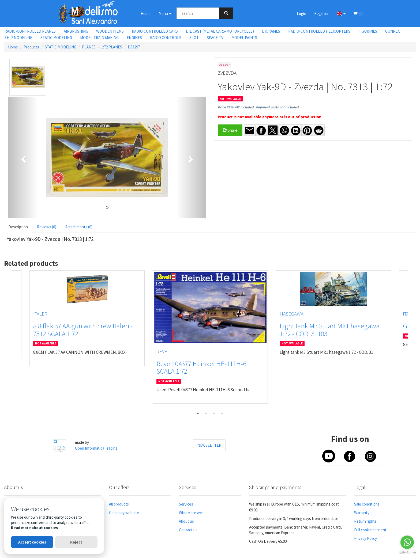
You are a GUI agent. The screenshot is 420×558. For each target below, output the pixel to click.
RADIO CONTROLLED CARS (155, 31)
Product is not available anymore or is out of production (269, 116)
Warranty (361, 512)
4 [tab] (222, 413)
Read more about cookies (34, 527)
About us (186, 521)
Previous (8, 339)
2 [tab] (206, 413)
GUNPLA (392, 31)
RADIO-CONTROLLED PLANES (30, 31)
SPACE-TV (215, 37)
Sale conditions (367, 504)
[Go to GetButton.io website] (407, 552)
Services (186, 504)
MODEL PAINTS (244, 37)
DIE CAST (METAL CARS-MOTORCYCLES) (220, 31)
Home (146, 13)
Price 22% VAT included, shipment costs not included (258, 107)
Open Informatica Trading (96, 448)
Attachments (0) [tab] (78, 226)
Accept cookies (32, 542)
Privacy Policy (365, 538)
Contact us (188, 529)
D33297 (134, 47)
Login (301, 13)
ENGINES (134, 37)
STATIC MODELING (56, 37)
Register (321, 13)
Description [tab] (18, 226)
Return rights (365, 521)
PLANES (89, 47)
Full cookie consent (370, 529)
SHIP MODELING (18, 37)
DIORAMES (271, 31)
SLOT (194, 37)
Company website (124, 512)
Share (230, 130)
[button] (341, 13)
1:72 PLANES (111, 47)
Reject (76, 542)
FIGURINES (367, 31)
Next (412, 339)
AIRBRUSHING (76, 31)
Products (31, 47)
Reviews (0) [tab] (46, 226)
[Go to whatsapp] (407, 542)
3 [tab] (214, 413)
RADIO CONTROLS (165, 37)
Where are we (190, 512)
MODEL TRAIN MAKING (99, 37)
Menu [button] (165, 13)
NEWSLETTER (209, 445)
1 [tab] (198, 413)
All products (119, 504)
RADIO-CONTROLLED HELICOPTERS (319, 31)
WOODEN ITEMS (110, 31)
